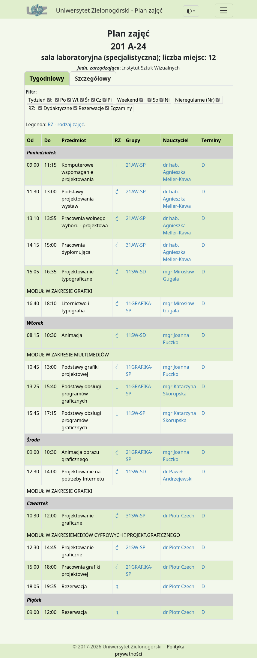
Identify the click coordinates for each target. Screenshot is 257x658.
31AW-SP (135, 245)
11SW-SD (136, 271)
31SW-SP (135, 515)
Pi (107, 100)
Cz (96, 100)
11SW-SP (135, 413)
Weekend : (131, 100)
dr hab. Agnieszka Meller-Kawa (177, 172)
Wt (73, 100)
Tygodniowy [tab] (47, 78)
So (153, 100)
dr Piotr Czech (178, 515)
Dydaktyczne (55, 108)
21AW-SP (135, 165)
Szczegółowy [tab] (93, 78)
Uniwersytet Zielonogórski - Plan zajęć (109, 10)
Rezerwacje (88, 108)
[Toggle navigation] (224, 10)
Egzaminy (118, 108)
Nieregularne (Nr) (197, 100)
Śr (85, 100)
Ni (164, 100)
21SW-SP (135, 547)
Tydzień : (40, 100)
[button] (191, 11)
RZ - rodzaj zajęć (66, 124)
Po (60, 100)
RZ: (31, 108)
